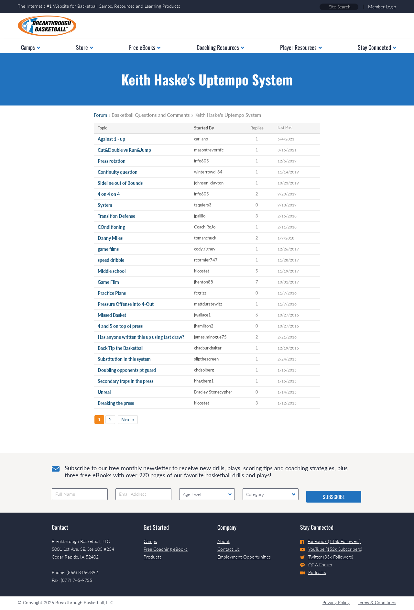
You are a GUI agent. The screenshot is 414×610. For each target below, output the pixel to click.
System (105, 205)
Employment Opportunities (244, 557)
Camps (150, 541)
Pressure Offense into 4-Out (126, 304)
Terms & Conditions (377, 602)
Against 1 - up (111, 139)
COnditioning (111, 227)
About (223, 541)
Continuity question (117, 172)
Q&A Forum (316, 565)
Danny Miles (110, 238)
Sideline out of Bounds (120, 183)
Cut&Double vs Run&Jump (124, 150)
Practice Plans (112, 293)
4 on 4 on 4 (109, 194)
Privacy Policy (336, 602)
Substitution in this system (124, 359)
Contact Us (228, 549)
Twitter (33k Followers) (326, 557)
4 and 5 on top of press (120, 326)
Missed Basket (112, 315)
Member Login (382, 6)
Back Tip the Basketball (120, 348)
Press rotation (111, 161)
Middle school (111, 271)
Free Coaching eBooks (166, 549)
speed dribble (111, 260)
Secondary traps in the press (125, 381)
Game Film (108, 282)
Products (152, 557)
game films (108, 249)
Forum (100, 115)
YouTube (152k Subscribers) (331, 549)
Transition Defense (116, 216)
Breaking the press (116, 403)
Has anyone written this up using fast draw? (141, 337)
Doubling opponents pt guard (127, 370)
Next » (127, 419)
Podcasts (313, 572)
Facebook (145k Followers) (330, 541)
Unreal (104, 392)
